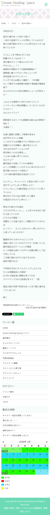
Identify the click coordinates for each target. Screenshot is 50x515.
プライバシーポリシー (12, 373)
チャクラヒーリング (11, 343)
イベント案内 (8, 391)
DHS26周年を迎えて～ (12, 425)
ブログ (13, 23)
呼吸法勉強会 (8, 358)
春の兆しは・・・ (10, 420)
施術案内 (6, 338)
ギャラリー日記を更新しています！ (18, 415)
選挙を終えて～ (9, 430)
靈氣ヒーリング (9, 348)
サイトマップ (8, 378)
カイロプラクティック (12, 353)
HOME (3, 23)
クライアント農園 (10, 363)
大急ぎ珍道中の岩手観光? (36, 307)
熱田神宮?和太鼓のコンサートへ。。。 (18, 305)
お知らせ (6, 396)
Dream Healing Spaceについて (16, 333)
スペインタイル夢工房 (12, 368)
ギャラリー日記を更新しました (16, 435)
